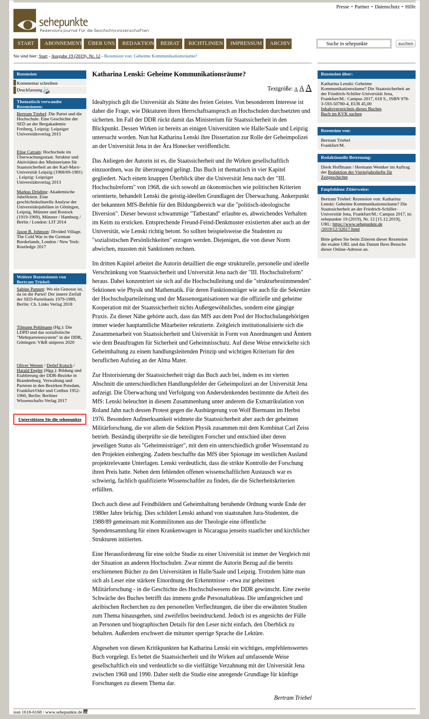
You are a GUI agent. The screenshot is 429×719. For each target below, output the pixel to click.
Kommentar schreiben (37, 83)
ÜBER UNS (101, 43)
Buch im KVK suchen (341, 113)
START (26, 43)
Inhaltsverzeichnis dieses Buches (351, 108)
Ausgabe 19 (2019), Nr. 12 (75, 55)
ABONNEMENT (63, 43)
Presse (342, 7)
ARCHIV (280, 43)
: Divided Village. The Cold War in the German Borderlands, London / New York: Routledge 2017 (49, 239)
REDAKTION (138, 43)
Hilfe (410, 7)
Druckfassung (33, 90)
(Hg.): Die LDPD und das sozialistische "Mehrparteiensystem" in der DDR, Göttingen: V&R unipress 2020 (49, 334)
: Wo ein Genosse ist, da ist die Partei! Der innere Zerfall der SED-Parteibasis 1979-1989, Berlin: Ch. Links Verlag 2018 (50, 296)
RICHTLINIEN (206, 43)
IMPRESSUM (246, 43)
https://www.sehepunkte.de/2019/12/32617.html (351, 226)
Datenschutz (387, 7)
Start (43, 55)
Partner (362, 7)
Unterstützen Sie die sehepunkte (50, 419)
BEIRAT (170, 43)
